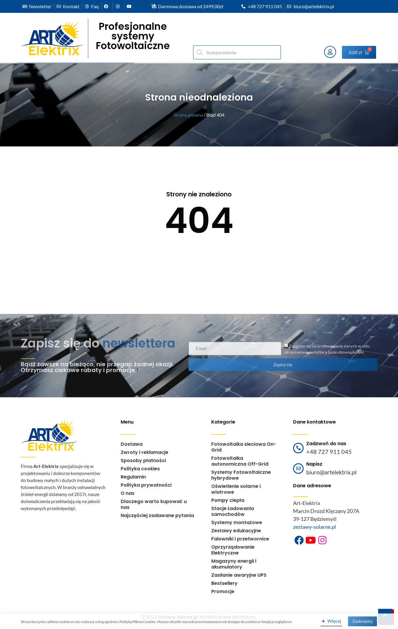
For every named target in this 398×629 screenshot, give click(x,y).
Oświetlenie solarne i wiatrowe (236, 489)
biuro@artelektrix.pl (331, 472)
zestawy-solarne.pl (314, 526)
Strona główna (188, 114)
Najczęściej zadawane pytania (157, 515)
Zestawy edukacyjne (236, 530)
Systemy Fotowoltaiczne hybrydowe (241, 475)
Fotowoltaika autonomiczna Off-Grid (239, 461)
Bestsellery (224, 583)
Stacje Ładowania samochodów (232, 511)
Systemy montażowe (236, 522)
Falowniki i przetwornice (240, 538)
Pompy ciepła (227, 500)
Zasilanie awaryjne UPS (239, 575)
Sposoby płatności (143, 460)
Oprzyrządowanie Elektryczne (233, 550)
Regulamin (133, 477)
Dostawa (132, 444)
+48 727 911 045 (329, 451)
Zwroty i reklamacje (144, 452)
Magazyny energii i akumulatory (233, 564)
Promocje (222, 591)
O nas (127, 493)
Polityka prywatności (146, 485)
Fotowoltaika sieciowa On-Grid (243, 447)
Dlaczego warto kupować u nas (154, 504)
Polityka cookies (140, 468)
